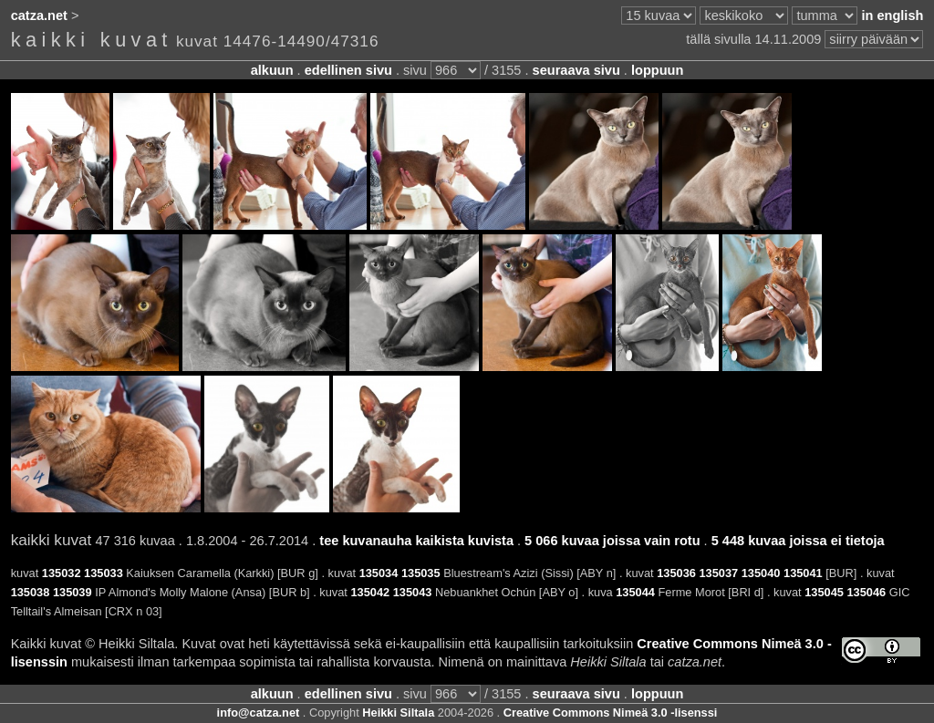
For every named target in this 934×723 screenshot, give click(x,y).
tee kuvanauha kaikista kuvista (416, 540)
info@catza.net (258, 712)
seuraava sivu (576, 70)
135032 (61, 573)
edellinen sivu (348, 70)
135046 (866, 592)
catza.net (39, 15)
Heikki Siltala (398, 712)
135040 (761, 573)
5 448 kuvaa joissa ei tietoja (798, 540)
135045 (824, 592)
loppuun (657, 70)
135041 (803, 573)
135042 (369, 592)
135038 (30, 592)
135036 (676, 573)
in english (892, 15)
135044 (635, 592)
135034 (379, 573)
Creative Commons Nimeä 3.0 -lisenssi (610, 712)
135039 (72, 592)
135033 (103, 573)
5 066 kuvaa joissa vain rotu (612, 540)
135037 (718, 573)
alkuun (272, 70)
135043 (412, 592)
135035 (421, 573)
